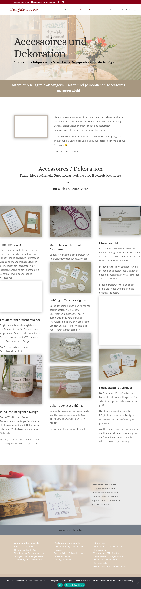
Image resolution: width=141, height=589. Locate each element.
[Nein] (137, 583)
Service (114, 10)
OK (60, 585)
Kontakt (126, 10)
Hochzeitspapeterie (91, 10)
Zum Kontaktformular (70, 530)
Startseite (70, 10)
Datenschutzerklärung (75, 585)
